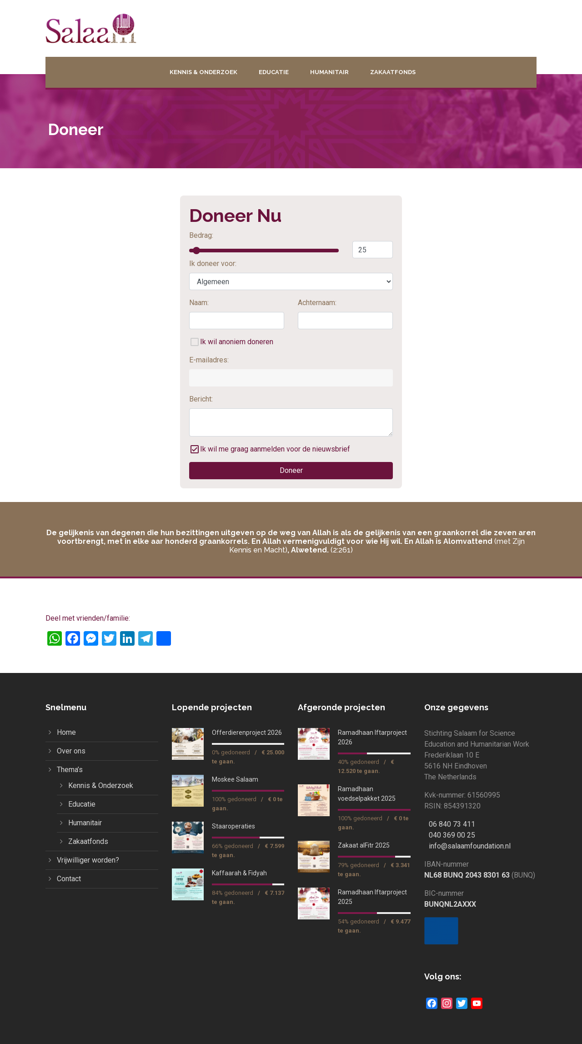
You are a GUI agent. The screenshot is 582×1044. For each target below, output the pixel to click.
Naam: (199, 302)
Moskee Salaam (235, 779)
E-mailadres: (209, 360)
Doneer (291, 470)
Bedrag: (201, 235)
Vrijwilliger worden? (88, 860)
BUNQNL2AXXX (450, 904)
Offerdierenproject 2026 (247, 732)
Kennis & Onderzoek (203, 72)
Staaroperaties (233, 826)
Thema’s (70, 769)
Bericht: (201, 399)
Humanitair (329, 72)
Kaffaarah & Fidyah (239, 873)
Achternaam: (317, 302)
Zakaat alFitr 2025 (364, 845)
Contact (69, 878)
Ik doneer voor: (212, 263)
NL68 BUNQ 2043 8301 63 (467, 875)
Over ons (71, 751)
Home (66, 732)
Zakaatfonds (393, 72)
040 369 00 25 (452, 835)
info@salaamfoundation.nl (470, 846)
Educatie (274, 72)
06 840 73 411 (452, 824)
